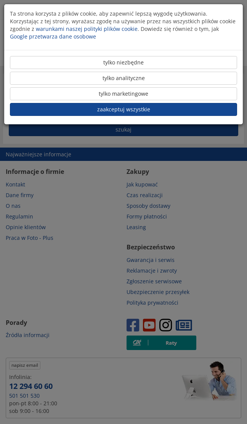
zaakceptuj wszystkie (123, 109)
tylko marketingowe (123, 93)
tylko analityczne (124, 78)
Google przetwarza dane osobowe (53, 36)
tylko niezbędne (123, 62)
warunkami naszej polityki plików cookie (87, 28)
